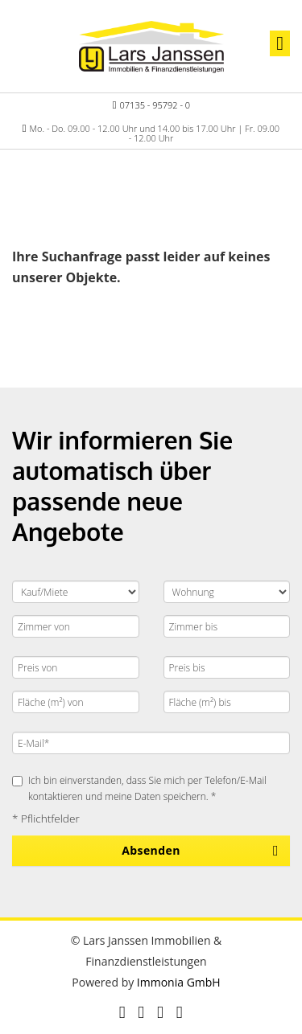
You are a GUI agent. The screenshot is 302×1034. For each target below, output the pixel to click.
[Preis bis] (227, 667)
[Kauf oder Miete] (75, 592)
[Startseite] (151, 46)
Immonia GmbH (179, 982)
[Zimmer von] (75, 626)
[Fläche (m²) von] (75, 702)
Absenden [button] (151, 850)
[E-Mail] (151, 743)
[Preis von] (75, 667)
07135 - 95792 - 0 (155, 105)
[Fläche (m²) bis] (227, 702)
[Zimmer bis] (227, 626)
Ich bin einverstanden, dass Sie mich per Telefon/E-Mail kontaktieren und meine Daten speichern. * (139, 787)
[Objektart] (227, 592)
